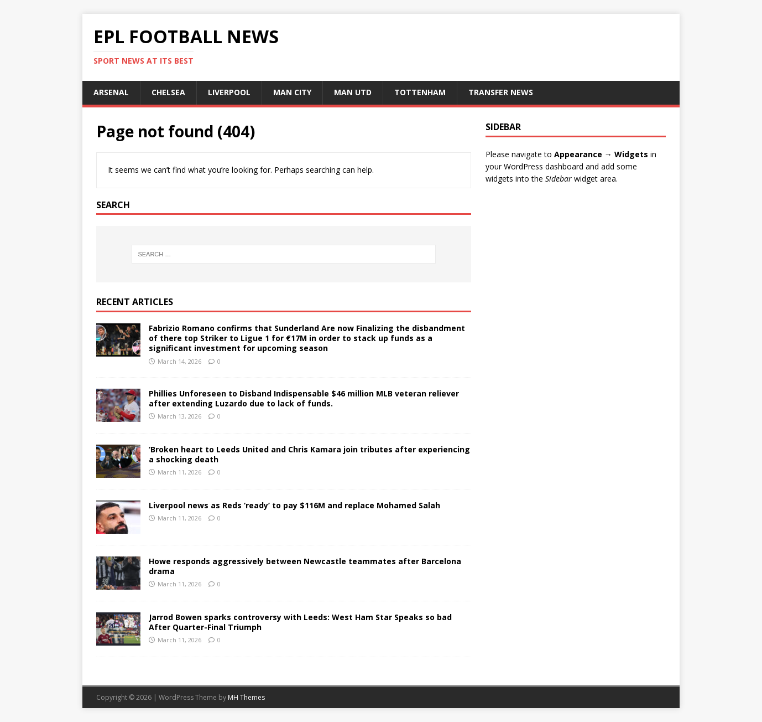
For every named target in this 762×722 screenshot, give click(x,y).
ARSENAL (111, 92)
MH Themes (246, 697)
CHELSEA (168, 92)
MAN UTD (353, 92)
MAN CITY (292, 92)
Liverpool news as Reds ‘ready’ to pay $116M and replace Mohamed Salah (294, 505)
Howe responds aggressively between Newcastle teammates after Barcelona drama (305, 566)
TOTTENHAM (420, 92)
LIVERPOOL (229, 92)
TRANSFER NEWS (500, 92)
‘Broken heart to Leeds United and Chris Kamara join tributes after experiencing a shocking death (309, 454)
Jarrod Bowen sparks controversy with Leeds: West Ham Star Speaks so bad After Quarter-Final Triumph (300, 622)
